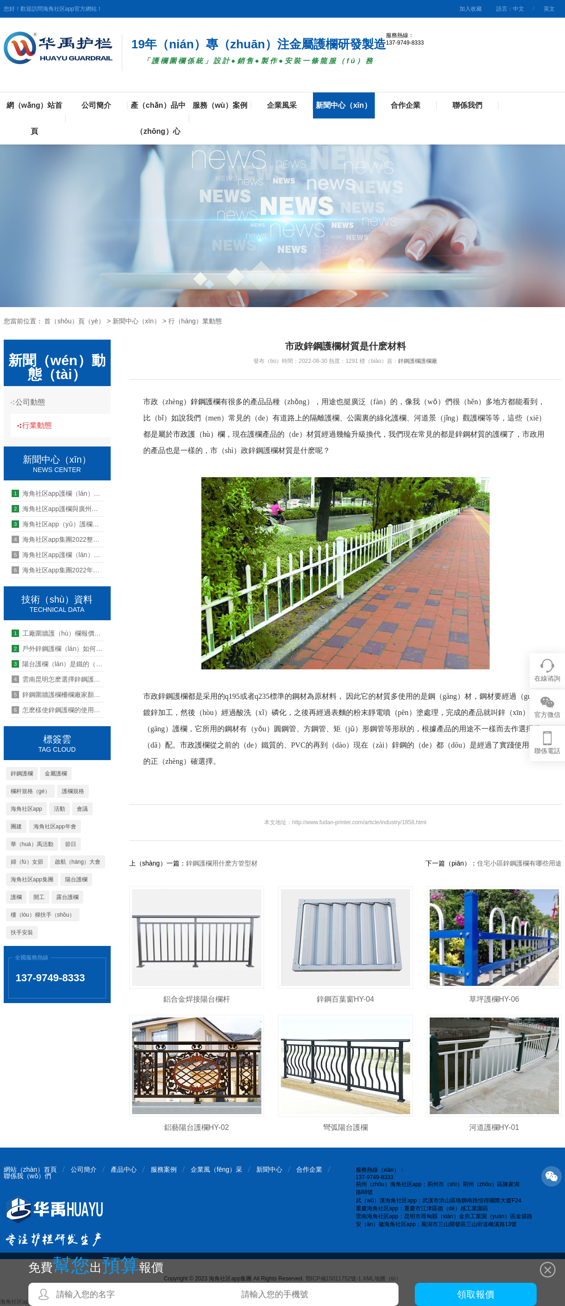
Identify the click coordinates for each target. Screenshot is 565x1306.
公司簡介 (96, 105)
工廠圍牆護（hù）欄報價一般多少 (58, 633)
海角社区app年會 (54, 826)
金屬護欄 (56, 773)
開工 (39, 897)
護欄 (16, 897)
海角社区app (26, 809)
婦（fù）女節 (27, 862)
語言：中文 (510, 9)
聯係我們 (467, 105)
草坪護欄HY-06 (494, 999)
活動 (59, 809)
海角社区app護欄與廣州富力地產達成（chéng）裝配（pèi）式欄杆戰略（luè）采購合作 (58, 508)
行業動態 (43, 425)
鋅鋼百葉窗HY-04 (345, 999)
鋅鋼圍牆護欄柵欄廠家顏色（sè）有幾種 (58, 694)
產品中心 (124, 1169)
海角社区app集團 (32, 879)
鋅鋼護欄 (22, 773)
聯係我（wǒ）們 (27, 1176)
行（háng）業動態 (195, 321)
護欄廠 (428, 361)
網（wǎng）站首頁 (35, 118)
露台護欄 (67, 897)
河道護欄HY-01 (494, 1127)
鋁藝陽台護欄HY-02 (196, 1127)
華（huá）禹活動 (32, 844)
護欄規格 (73, 791)
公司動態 (34, 402)
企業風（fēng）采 (216, 1169)
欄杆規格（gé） (30, 791)
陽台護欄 (76, 879)
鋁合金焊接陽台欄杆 (196, 999)
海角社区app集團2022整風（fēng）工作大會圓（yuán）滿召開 (58, 539)
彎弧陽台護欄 (345, 1127)
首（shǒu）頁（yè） (74, 321)
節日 (70, 844)
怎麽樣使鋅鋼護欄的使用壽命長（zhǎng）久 (58, 710)
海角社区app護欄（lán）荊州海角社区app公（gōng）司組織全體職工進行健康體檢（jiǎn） (58, 493)
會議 (82, 809)
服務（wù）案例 (220, 105)
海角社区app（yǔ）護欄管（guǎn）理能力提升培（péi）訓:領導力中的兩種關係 (58, 524)
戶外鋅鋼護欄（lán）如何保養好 (58, 648)
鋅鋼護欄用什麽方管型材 (222, 863)
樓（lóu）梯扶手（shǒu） (43, 915)
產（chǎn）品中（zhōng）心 (158, 118)
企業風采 (282, 105)
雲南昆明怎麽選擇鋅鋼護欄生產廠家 (58, 679)
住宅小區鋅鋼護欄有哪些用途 (519, 863)
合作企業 (405, 105)
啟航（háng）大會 (78, 862)
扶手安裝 (22, 932)
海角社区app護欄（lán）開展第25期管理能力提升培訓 (58, 554)
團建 (16, 826)
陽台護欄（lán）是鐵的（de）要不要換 (58, 664)
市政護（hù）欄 (199, 434)
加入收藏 (470, 9)
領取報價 (475, 1294)
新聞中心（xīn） (343, 105)
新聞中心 (269, 1169)
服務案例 (164, 1169)
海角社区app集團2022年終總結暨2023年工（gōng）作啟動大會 (58, 570)
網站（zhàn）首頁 (30, 1169)
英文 (549, 9)
